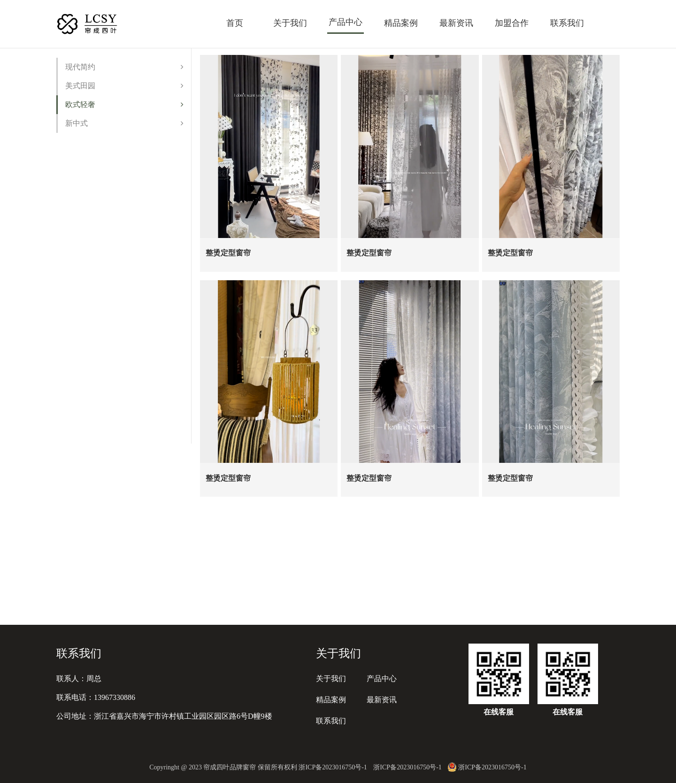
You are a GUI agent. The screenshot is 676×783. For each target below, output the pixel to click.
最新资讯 (456, 23)
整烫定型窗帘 (228, 249)
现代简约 (124, 67)
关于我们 (290, 23)
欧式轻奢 (124, 104)
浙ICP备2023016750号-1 (407, 767)
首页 (234, 23)
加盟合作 (512, 23)
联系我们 (567, 23)
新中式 (124, 123)
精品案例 (401, 23)
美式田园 (124, 86)
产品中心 (345, 22)
